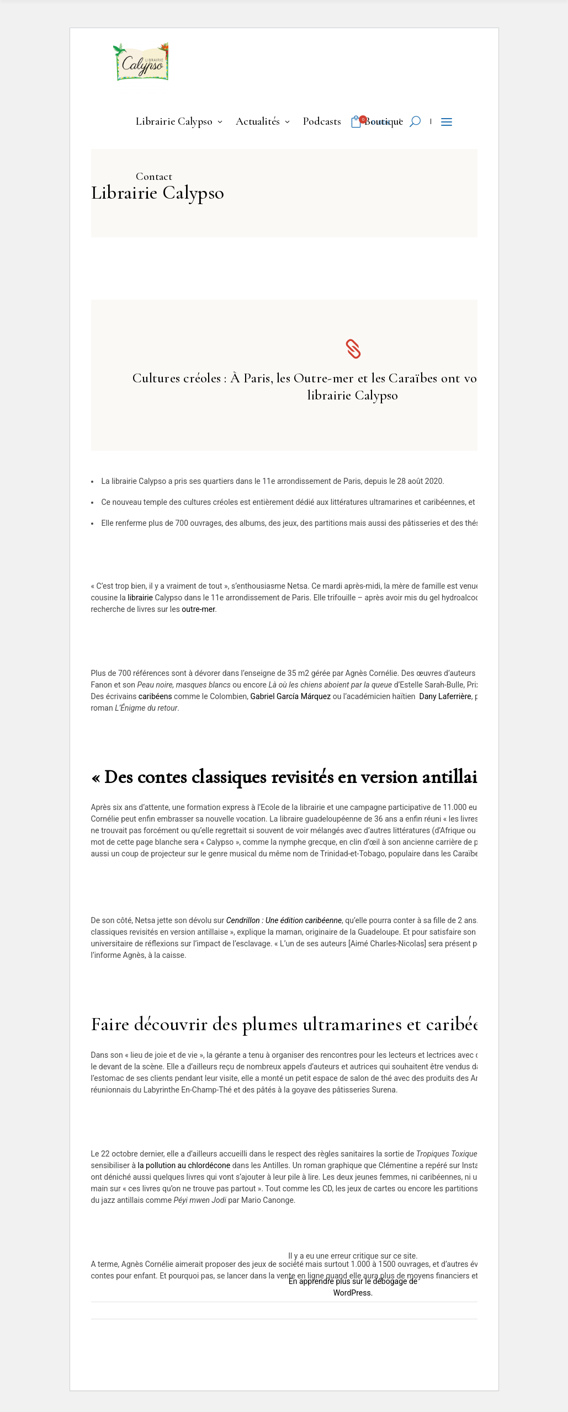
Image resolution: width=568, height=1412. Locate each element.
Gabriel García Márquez (291, 696)
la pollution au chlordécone (184, 1165)
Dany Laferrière (445, 696)
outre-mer (198, 609)
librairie (140, 597)
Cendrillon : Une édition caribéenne (284, 920)
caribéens (155, 696)
